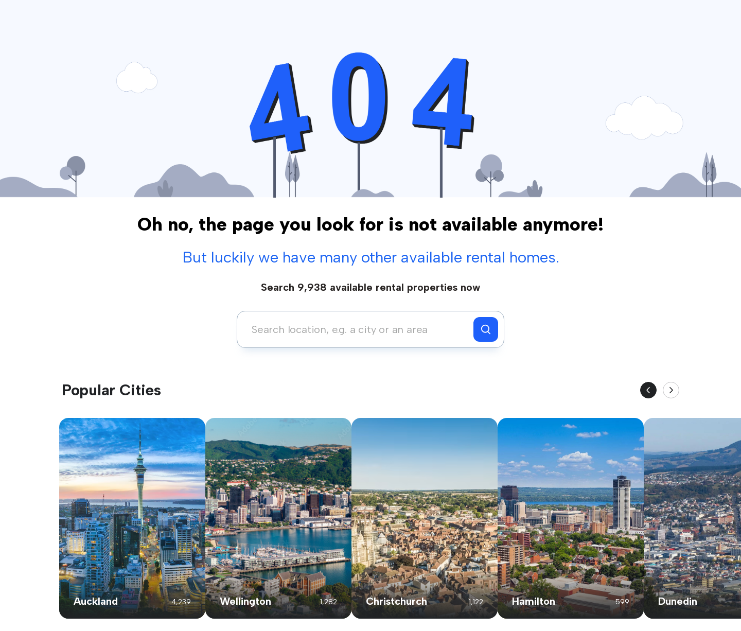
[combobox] (357, 329)
